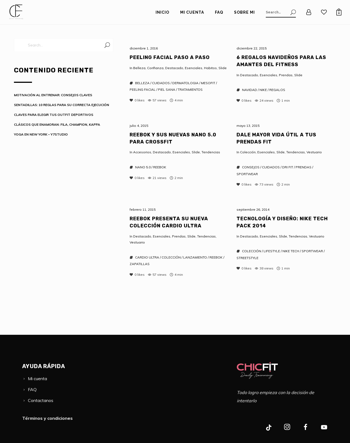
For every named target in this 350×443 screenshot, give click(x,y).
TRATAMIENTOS (190, 89)
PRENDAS (303, 167)
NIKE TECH (290, 251)
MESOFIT (208, 83)
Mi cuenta (37, 378)
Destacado (174, 68)
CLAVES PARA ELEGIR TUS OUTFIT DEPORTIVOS (53, 115)
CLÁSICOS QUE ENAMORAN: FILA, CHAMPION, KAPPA (57, 124)
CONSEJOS (250, 167)
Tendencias (211, 152)
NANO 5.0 (143, 167)
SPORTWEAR (247, 174)
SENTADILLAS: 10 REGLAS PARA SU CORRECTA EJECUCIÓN (61, 105)
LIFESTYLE (272, 251)
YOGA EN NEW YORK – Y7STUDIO (41, 134)
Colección (248, 152)
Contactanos (40, 400)
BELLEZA (142, 83)
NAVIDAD (249, 90)
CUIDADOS (161, 83)
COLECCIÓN (171, 257)
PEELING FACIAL (143, 89)
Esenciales (193, 68)
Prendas (286, 75)
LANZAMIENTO (195, 257)
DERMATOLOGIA (185, 83)
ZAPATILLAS (140, 264)
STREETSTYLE (247, 258)
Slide (222, 68)
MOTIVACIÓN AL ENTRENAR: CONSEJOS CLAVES (53, 95)
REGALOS (277, 90)
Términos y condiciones (47, 418)
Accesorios (142, 152)
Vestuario (314, 152)
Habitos (210, 68)
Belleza (139, 68)
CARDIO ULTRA (147, 257)
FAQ (32, 389)
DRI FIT (287, 167)
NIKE (263, 90)
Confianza (155, 68)
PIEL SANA (166, 89)
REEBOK (159, 167)
